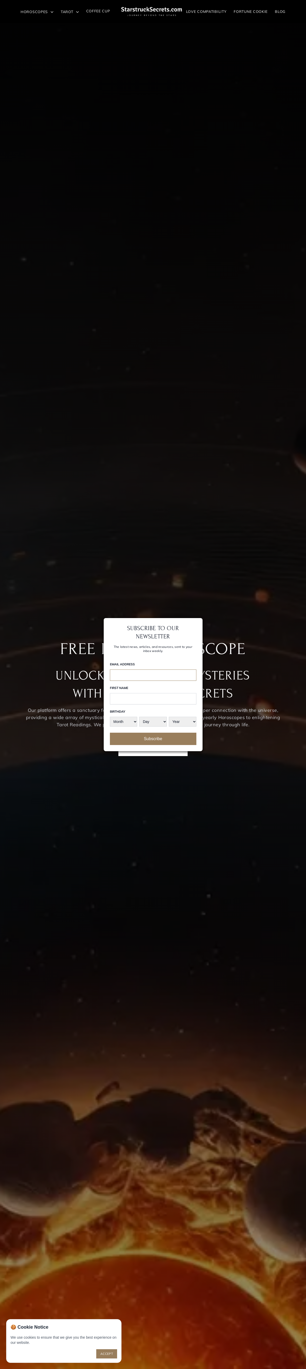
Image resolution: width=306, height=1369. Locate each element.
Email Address (122, 664)
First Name (119, 688)
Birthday (117, 711)
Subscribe (153, 739)
